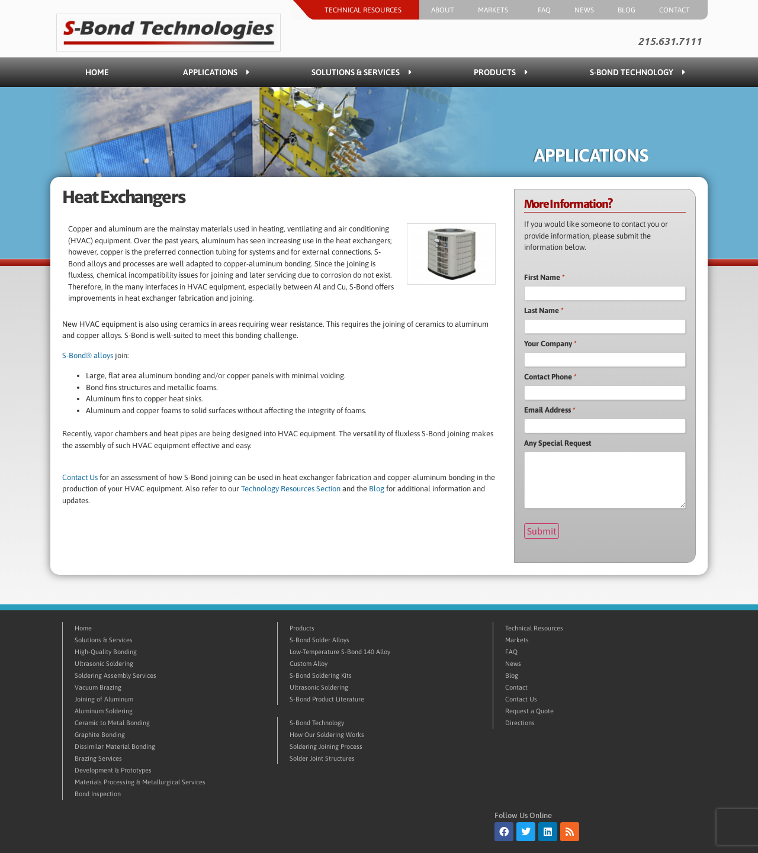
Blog (626, 10)
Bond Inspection (98, 793)
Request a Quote (529, 710)
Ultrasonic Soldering (104, 663)
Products (501, 72)
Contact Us (80, 477)
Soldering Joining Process (326, 746)
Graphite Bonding (100, 734)
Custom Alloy (308, 663)
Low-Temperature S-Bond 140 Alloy (340, 651)
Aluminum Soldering (104, 710)
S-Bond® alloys (87, 355)
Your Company (550, 343)
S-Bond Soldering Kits (321, 675)
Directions (520, 722)
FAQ (544, 10)
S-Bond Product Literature (327, 699)
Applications (216, 72)
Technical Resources (366, 10)
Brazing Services (98, 758)
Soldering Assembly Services (115, 675)
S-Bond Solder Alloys (319, 639)
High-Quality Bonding (106, 651)
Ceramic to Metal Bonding (112, 722)
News (584, 10)
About (442, 10)
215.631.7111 (670, 41)
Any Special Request (557, 443)
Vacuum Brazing (98, 687)
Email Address (550, 410)
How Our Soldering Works (327, 734)
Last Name (544, 310)
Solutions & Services (361, 72)
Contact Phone (550, 377)
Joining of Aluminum (104, 699)
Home (97, 72)
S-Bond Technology (637, 72)
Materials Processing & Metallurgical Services (140, 782)
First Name (544, 277)
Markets (496, 10)
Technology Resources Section (291, 488)
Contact (677, 10)
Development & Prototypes (113, 770)
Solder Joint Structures (322, 758)
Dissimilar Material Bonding (115, 746)
